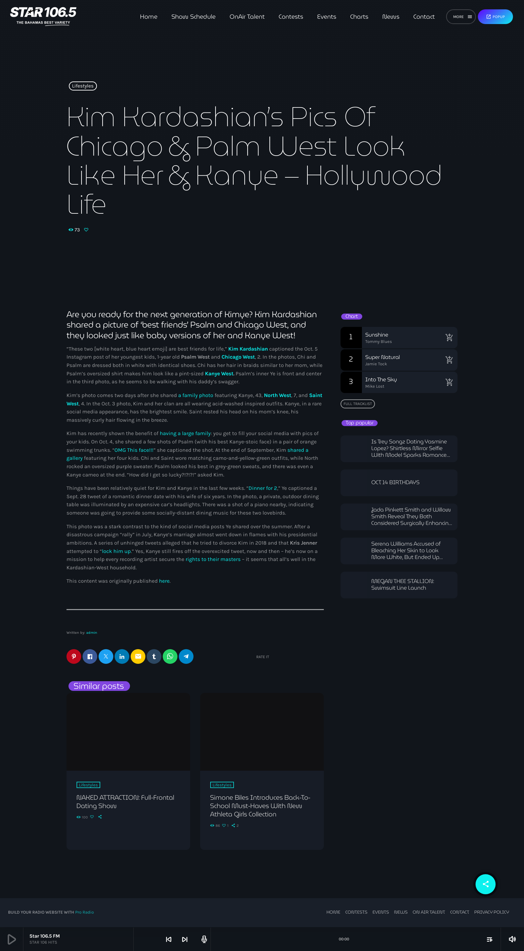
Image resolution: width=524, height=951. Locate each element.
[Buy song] (449, 337)
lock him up (116, 551)
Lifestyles (83, 86)
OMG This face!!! (134, 450)
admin (91, 632)
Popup (495, 16)
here (164, 581)
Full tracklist (358, 403)
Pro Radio (84, 912)
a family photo (195, 395)
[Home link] (43, 17)
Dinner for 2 (263, 488)
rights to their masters (213, 559)
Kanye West (219, 374)
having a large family (185, 433)
